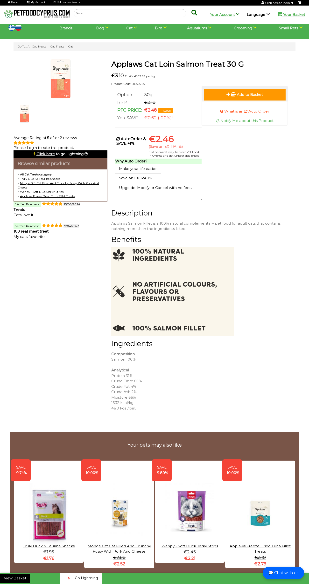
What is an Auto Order (244, 111)
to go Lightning (60, 154)
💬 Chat (283, 573)
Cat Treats (57, 46)
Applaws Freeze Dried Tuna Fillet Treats (47, 196)
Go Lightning (81, 578)
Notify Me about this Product (245, 120)
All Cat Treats (37, 46)
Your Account (222, 14)
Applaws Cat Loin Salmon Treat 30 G (177, 64)
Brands (65, 28)
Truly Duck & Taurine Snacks (40, 179)
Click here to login (279, 3)
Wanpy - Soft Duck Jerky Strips (41, 192)
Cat (70, 46)
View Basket (15, 578)
